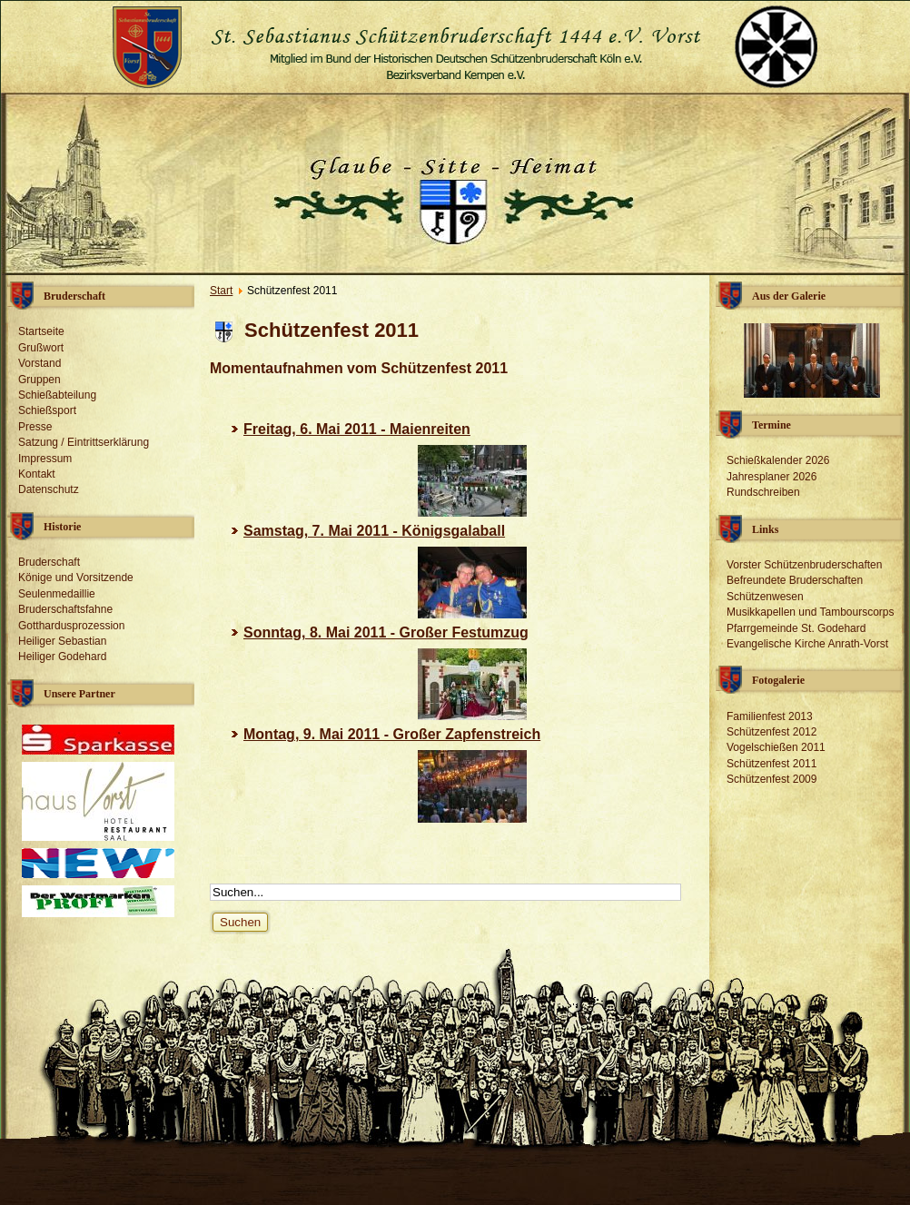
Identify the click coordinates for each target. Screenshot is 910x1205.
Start (221, 290)
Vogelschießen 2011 (776, 747)
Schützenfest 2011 (771, 763)
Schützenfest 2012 (771, 732)
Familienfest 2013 (770, 716)
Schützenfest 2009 (771, 779)
